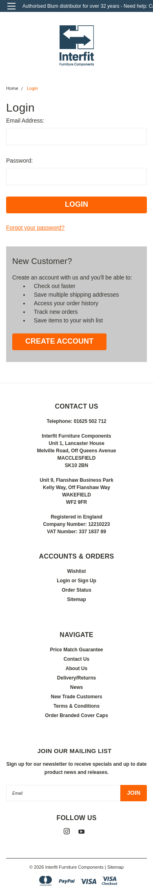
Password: (19, 160)
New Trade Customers (76, 697)
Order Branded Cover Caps (76, 715)
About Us (76, 668)
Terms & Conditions (76, 706)
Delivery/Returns (76, 678)
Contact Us (76, 659)
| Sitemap (114, 867)
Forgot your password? (35, 227)
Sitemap (76, 599)
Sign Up (87, 580)
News (76, 687)
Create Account (59, 341)
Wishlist (76, 571)
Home (12, 88)
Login (32, 88)
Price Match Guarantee (76, 650)
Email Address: (25, 120)
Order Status (76, 590)
